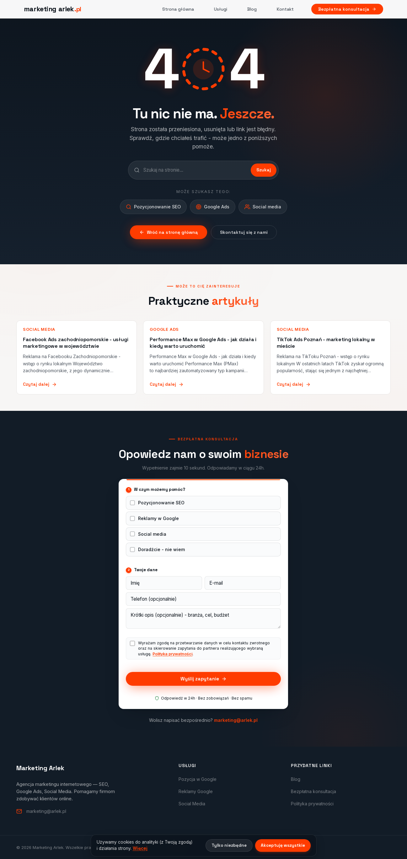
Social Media (192, 803)
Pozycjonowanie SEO (161, 502)
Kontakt (285, 9)
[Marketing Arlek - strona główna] (52, 9)
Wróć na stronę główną (168, 232)
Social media (152, 534)
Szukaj (263, 170)
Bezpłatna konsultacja (347, 9)
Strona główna (178, 9)
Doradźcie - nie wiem (161, 549)
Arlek (176, 847)
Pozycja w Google (198, 779)
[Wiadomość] (203, 618)
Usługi (220, 9)
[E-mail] (243, 583)
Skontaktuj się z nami (244, 232)
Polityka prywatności (172, 654)
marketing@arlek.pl (236, 720)
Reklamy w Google (158, 518)
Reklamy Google (196, 791)
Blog (252, 9)
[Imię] (164, 583)
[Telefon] (203, 599)
